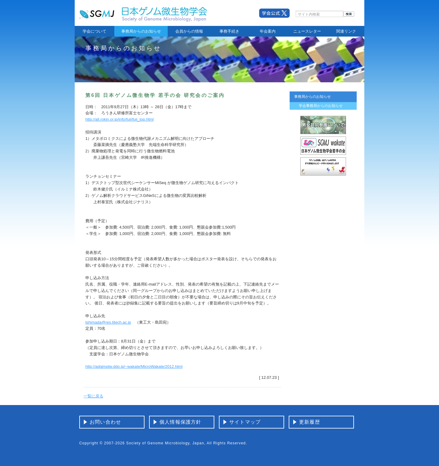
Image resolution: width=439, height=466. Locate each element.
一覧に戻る (93, 396)
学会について (94, 31)
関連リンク (346, 31)
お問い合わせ (105, 422)
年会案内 (268, 31)
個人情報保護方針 (180, 422)
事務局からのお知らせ (141, 31)
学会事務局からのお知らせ (321, 106)
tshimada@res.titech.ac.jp (108, 322)
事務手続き (229, 31)
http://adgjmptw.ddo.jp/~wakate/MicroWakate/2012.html (134, 366)
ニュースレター (307, 31)
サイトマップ (245, 422)
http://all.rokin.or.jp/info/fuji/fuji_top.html (119, 119)
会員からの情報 (189, 31)
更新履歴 (309, 422)
